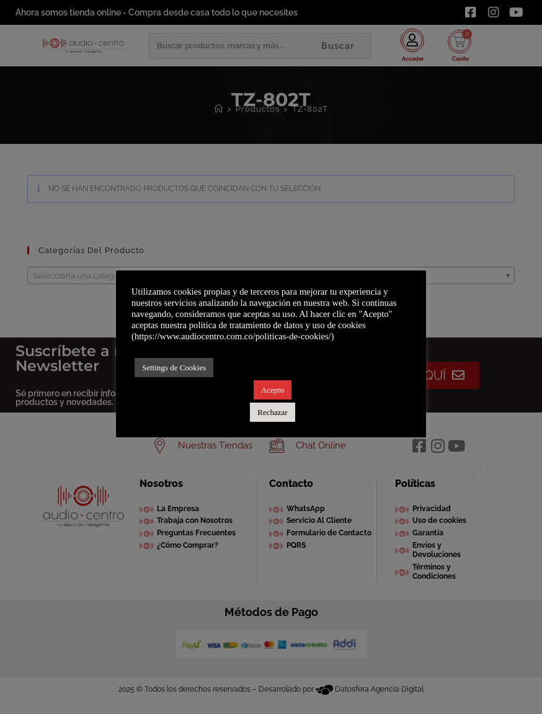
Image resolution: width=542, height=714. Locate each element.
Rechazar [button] (272, 412)
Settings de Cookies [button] (174, 367)
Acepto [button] (273, 390)
